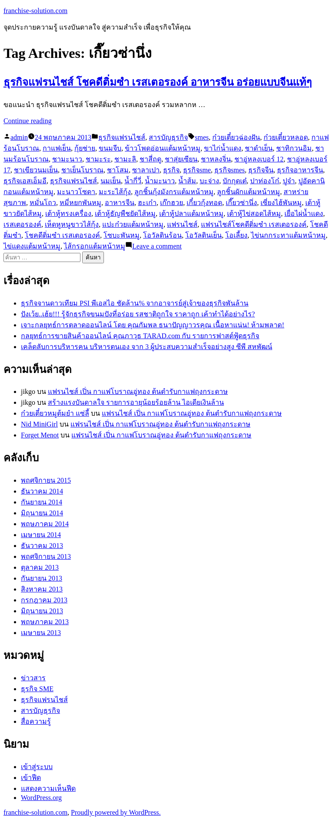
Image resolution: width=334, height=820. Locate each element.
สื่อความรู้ (36, 721)
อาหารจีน (119, 202)
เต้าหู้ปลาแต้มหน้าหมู (191, 213)
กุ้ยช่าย (84, 148)
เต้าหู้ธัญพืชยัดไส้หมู (125, 213)
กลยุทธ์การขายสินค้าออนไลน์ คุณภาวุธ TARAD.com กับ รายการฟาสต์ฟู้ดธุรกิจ (140, 335)
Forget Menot (40, 435)
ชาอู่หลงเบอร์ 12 (259, 159)
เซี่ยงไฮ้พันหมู (281, 202)
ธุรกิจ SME (37, 688)
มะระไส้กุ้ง (115, 191)
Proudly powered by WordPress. (115, 812)
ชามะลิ (125, 159)
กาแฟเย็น (57, 148)
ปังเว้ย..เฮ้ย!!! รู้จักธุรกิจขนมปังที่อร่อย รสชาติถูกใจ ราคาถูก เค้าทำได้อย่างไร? (138, 314)
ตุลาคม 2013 (40, 567)
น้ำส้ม (187, 181)
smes (202, 137)
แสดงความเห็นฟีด (48, 788)
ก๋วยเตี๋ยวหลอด (286, 137)
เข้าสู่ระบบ (37, 766)
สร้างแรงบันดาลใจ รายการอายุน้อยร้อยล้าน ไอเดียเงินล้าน (136, 402)
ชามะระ (98, 159)
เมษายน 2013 (41, 632)
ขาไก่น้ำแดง (222, 148)
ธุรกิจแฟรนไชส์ (121, 137)
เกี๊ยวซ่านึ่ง (241, 202)
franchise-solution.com (35, 10)
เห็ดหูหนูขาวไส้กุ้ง (72, 224)
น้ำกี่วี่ (132, 181)
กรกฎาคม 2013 (44, 600)
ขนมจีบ (110, 148)
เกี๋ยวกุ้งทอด (204, 202)
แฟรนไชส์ (182, 224)
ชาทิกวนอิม (294, 148)
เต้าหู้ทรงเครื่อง (68, 213)
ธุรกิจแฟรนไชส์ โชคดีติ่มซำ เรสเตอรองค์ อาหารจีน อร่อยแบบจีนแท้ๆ (157, 82)
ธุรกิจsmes (229, 170)
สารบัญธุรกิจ (168, 137)
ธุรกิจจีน (261, 170)
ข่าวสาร (33, 678)
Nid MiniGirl (39, 424)
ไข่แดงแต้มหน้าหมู (31, 246)
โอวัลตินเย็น (203, 235)
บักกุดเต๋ (235, 181)
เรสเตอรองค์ (22, 224)
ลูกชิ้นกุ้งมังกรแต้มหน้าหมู (174, 191)
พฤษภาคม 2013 (45, 621)
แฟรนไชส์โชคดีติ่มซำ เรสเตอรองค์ (254, 224)
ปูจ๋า (289, 181)
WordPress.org (41, 797)
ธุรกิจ (171, 170)
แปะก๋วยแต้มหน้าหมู (133, 224)
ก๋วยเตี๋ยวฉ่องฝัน (236, 137)
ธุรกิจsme (197, 170)
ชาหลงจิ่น (216, 159)
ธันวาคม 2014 (42, 491)
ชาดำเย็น (259, 148)
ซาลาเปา (146, 170)
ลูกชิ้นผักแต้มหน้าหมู (248, 191)
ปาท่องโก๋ (264, 181)
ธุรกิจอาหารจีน (300, 170)
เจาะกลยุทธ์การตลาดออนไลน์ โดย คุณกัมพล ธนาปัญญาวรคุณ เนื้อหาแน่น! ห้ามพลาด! (152, 325)
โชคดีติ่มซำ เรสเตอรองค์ (62, 235)
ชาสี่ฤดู (150, 159)
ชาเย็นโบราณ (82, 170)
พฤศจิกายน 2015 (46, 480)
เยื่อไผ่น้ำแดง (303, 213)
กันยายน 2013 (41, 578)
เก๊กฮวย (171, 202)
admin (19, 137)
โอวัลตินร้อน (162, 235)
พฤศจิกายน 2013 (46, 556)
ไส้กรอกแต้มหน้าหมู (94, 246)
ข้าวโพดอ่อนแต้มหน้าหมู (162, 148)
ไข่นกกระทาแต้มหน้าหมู (288, 235)
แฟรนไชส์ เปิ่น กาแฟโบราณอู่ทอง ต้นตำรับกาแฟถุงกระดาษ (138, 391)
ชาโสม (118, 170)
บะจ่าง (209, 181)
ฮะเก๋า (147, 202)
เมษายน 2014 (41, 534)
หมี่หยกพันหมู (80, 202)
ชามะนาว (67, 159)
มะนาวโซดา (76, 191)
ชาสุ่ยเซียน (181, 159)
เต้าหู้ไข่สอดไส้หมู (254, 213)
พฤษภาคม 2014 (45, 524)
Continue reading (27, 120)
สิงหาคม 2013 (42, 589)
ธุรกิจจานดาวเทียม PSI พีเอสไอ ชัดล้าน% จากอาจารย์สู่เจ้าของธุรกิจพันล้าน (134, 303)
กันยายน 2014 (41, 502)
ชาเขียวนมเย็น (36, 170)
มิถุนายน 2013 (42, 611)
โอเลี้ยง (236, 235)
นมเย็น (110, 181)
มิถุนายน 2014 (42, 513)
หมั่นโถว (43, 202)
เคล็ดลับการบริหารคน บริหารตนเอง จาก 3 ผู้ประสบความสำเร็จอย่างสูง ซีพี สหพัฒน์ (146, 346)
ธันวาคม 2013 (42, 545)
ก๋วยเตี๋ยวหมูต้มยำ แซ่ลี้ (55, 413)
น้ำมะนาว (160, 181)
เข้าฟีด (31, 777)
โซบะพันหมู (122, 235)
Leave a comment (157, 246)
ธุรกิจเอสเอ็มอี (25, 181)
